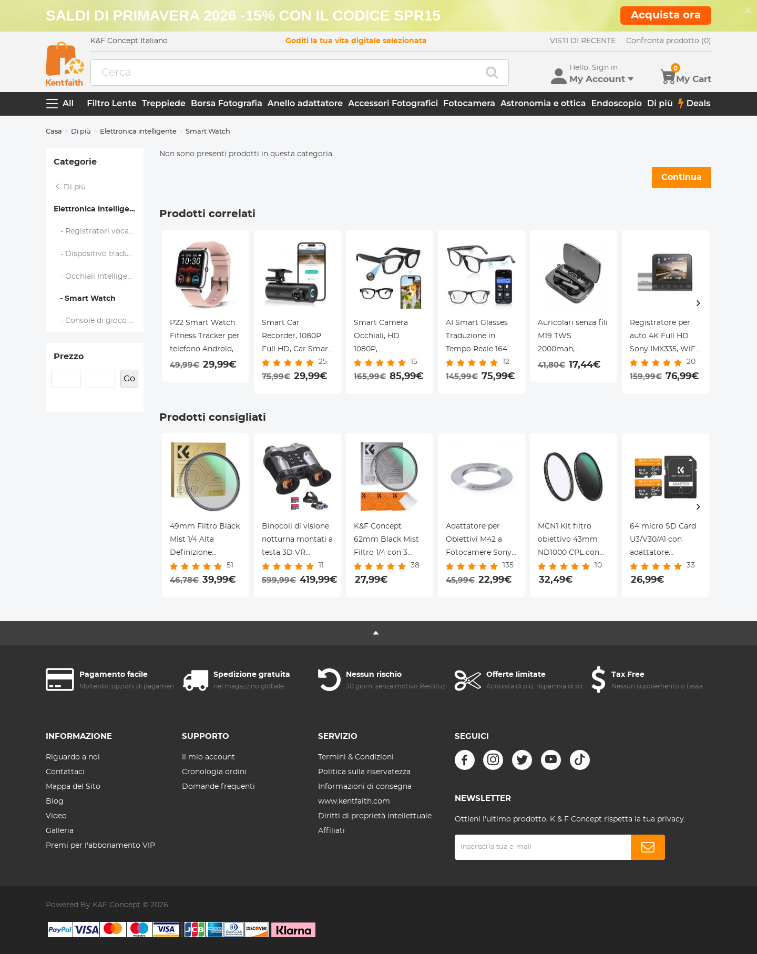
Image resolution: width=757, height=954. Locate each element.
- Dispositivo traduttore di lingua (99, 254)
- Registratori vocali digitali (99, 231)
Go (129, 378)
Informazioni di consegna (365, 786)
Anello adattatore (305, 103)
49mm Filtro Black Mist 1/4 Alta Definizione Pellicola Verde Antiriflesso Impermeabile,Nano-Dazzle (205, 541)
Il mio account (208, 757)
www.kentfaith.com (354, 801)
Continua (681, 177)
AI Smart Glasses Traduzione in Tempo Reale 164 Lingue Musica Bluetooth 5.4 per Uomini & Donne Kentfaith (478, 337)
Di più (660, 103)
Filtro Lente (111, 103)
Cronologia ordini (214, 772)
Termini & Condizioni (356, 757)
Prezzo (69, 356)
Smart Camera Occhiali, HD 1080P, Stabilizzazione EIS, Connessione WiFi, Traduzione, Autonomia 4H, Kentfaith (388, 337)
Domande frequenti (218, 786)
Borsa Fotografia (226, 103)
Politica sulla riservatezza (364, 772)
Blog (55, 801)
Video (56, 816)
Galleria (60, 831)
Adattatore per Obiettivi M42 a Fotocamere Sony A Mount (479, 541)
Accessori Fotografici (393, 103)
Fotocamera (469, 103)
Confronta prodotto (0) (668, 41)
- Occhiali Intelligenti (95, 276)
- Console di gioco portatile (99, 320)
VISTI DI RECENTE (583, 41)
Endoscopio (616, 103)
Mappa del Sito (73, 786)
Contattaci (65, 772)
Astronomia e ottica (543, 103)
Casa (54, 131)
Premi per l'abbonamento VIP (100, 845)
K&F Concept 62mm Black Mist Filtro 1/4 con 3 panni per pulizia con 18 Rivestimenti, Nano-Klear (386, 541)
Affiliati (331, 831)
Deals (694, 103)
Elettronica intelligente (138, 131)
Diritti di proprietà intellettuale (375, 816)
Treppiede (164, 103)
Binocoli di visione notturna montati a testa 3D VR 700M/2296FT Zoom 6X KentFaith (297, 541)
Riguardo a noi (73, 757)
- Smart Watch (85, 298)
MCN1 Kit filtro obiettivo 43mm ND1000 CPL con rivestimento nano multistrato (572, 541)
